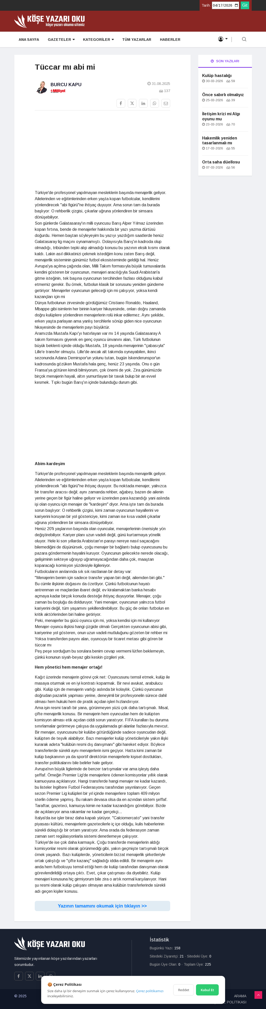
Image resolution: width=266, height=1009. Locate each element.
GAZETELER (60, 39)
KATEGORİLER (97, 39)
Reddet (183, 990)
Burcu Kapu (66, 84)
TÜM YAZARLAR (135, 40)
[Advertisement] (102, 150)
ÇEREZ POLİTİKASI (230, 1002)
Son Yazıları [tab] (225, 61)
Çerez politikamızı (150, 991)
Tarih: (206, 5)
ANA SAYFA (28, 40)
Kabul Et (207, 990)
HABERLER (168, 40)
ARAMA (240, 996)
